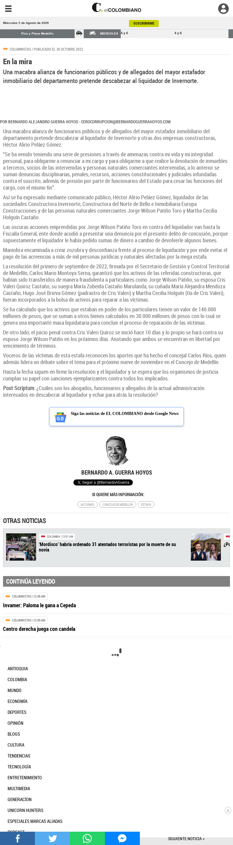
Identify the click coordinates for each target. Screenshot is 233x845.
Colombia (53, 536)
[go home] (116, 7)
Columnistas (20, 49)
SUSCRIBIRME (143, 23)
